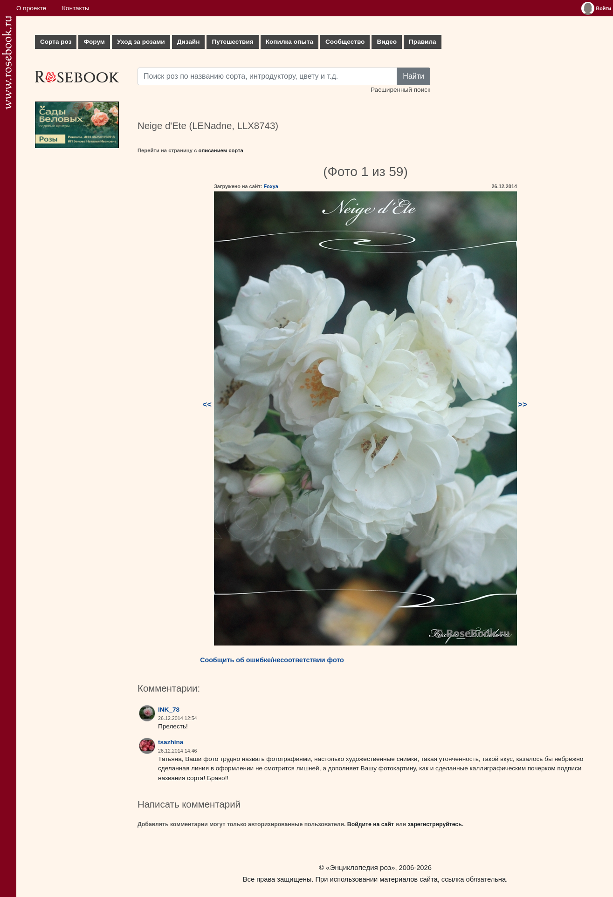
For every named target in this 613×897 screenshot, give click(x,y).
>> (522, 404)
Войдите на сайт (370, 824)
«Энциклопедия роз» (360, 867)
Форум (93, 41)
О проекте (31, 8)
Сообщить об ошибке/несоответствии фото (272, 660)
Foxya (270, 186)
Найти (413, 76)
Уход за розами (141, 41)
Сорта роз (55, 41)
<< (207, 404)
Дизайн (188, 41)
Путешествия (232, 41)
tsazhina (170, 742)
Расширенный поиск (400, 89)
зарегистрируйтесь (435, 824)
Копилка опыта (289, 41)
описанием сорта (221, 150)
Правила (422, 41)
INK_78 (168, 709)
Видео (387, 41)
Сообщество (345, 41)
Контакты (76, 8)
